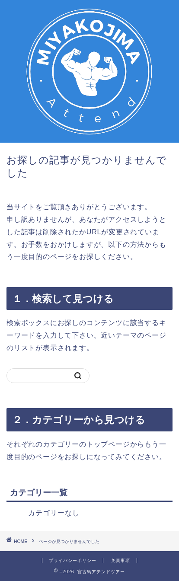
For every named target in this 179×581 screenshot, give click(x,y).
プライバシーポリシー (72, 560)
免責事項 (120, 560)
